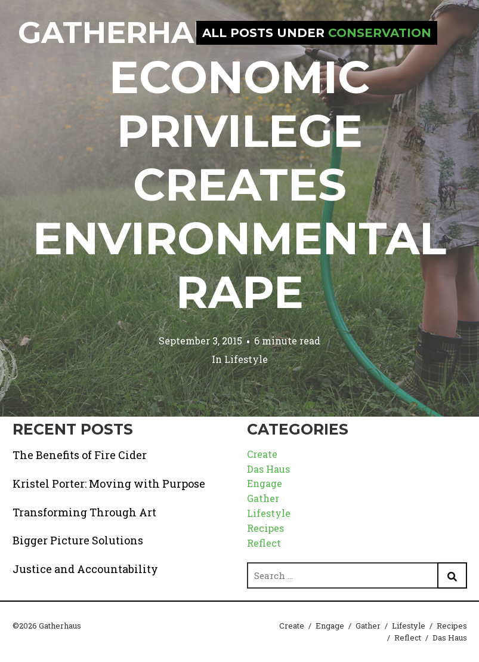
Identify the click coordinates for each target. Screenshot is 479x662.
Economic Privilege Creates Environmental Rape (239, 184)
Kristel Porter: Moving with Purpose (109, 483)
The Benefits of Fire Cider (80, 455)
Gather (263, 498)
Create (262, 454)
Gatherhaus (127, 32)
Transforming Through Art (84, 512)
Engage (264, 483)
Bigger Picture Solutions (78, 540)
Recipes (265, 528)
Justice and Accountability (85, 569)
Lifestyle (246, 359)
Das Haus (268, 469)
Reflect (264, 543)
